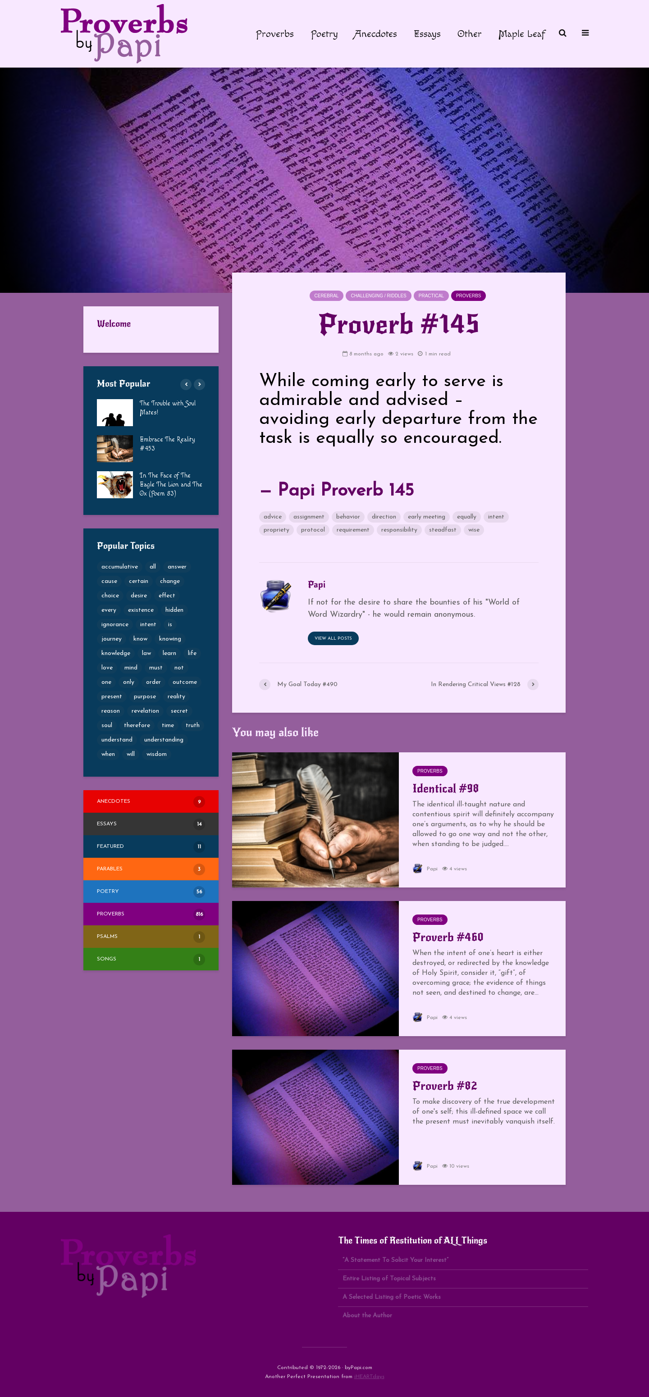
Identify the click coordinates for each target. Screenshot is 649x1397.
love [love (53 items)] (107, 667)
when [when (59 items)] (108, 754)
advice (273, 517)
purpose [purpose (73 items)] (145, 696)
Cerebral (327, 295)
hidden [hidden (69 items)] (174, 610)
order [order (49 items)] (153, 682)
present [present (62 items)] (111, 696)
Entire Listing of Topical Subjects (389, 1278)
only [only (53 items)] (128, 682)
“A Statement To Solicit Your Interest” (395, 1260)
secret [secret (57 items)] (179, 711)
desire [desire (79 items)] (139, 595)
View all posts (333, 638)
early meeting (426, 517)
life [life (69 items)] (192, 653)
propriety (276, 530)
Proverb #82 (444, 1085)
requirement (353, 530)
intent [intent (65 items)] (148, 624)
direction (384, 517)
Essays (427, 34)
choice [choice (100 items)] (110, 595)
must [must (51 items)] (156, 667)
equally (466, 517)
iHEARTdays (369, 1376)
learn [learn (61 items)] (169, 653)
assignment (308, 517)
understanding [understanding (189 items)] (163, 740)
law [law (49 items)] (146, 653)
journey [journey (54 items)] (111, 639)
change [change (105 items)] (170, 581)
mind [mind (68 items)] (130, 667)
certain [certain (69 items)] (138, 581)
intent (496, 517)
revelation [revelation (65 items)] (145, 711)
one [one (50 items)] (106, 682)
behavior (348, 517)
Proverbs (275, 34)
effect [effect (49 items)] (167, 595)
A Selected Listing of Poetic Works (392, 1297)
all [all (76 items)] (153, 567)
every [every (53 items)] (108, 610)
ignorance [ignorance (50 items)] (114, 624)
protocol (313, 530)
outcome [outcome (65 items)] (185, 682)
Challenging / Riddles (378, 295)
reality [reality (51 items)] (176, 696)
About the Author (367, 1315)
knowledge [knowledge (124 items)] (115, 653)
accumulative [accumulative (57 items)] (119, 567)
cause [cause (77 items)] (109, 581)
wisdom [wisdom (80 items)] (156, 754)
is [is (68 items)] (170, 624)
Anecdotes (376, 34)
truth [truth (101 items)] (193, 725)
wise (474, 530)
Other (469, 34)
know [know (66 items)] (140, 639)
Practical (431, 295)
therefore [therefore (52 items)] (137, 725)
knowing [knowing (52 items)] (170, 639)
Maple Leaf (521, 34)
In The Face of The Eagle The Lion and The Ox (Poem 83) (171, 484)
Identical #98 (445, 788)
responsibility (399, 530)
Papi (425, 869)
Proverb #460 (448, 937)
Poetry (324, 34)
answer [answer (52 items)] (177, 567)
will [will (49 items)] (131, 754)
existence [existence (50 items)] (141, 610)
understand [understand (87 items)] (117, 740)
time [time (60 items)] (168, 725)
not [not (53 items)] (179, 667)
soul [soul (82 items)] (106, 725)
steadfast (443, 530)
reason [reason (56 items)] (110, 711)
